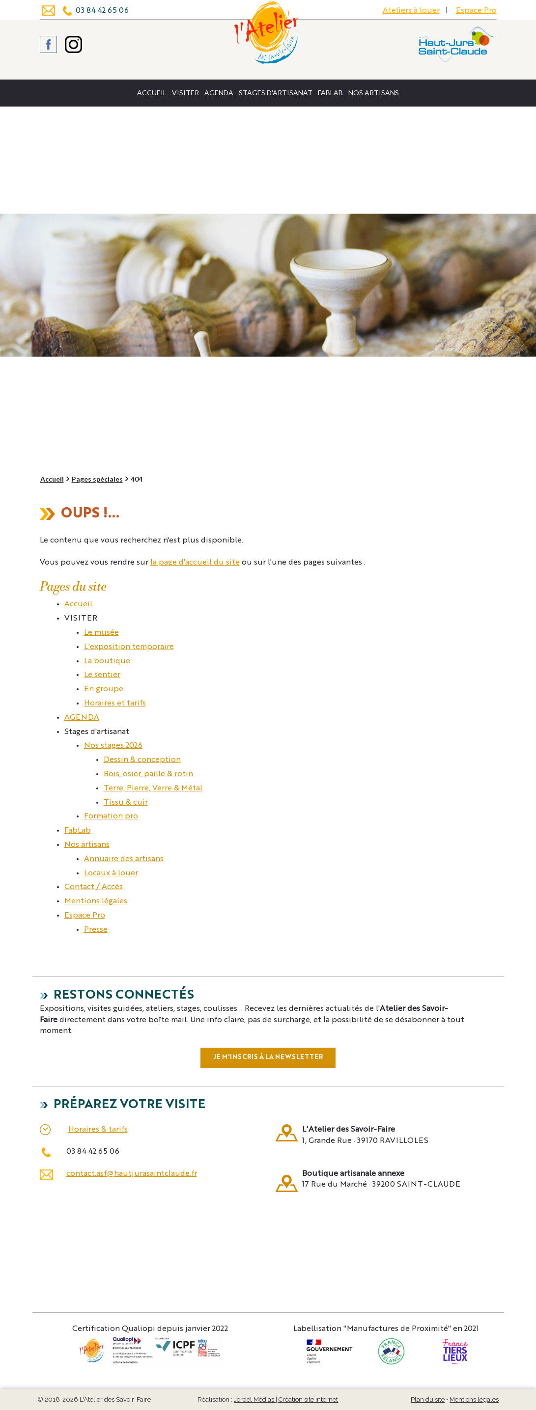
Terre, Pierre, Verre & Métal (153, 788)
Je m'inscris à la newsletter (268, 1057)
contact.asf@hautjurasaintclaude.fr (131, 1174)
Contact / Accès (93, 887)
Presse (96, 930)
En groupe (103, 689)
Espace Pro (476, 11)
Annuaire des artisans (124, 859)
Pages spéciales (97, 479)
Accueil (152, 92)
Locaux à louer (111, 873)
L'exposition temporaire (129, 647)
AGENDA (218, 92)
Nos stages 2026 (113, 746)
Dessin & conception (142, 760)
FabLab (330, 92)
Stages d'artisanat (275, 92)
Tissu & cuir (126, 803)
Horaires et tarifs (115, 703)
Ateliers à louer (411, 11)
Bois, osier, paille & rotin (148, 774)
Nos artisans (373, 92)
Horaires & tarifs (98, 1130)
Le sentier (102, 675)
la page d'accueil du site (195, 563)
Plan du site (428, 1399)
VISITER (185, 92)
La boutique (107, 661)
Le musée (101, 633)
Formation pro (111, 816)
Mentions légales (95, 901)
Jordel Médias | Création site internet (286, 1399)
